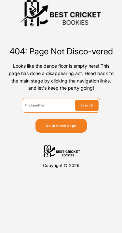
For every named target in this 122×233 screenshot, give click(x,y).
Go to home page (61, 126)
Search (86, 105)
